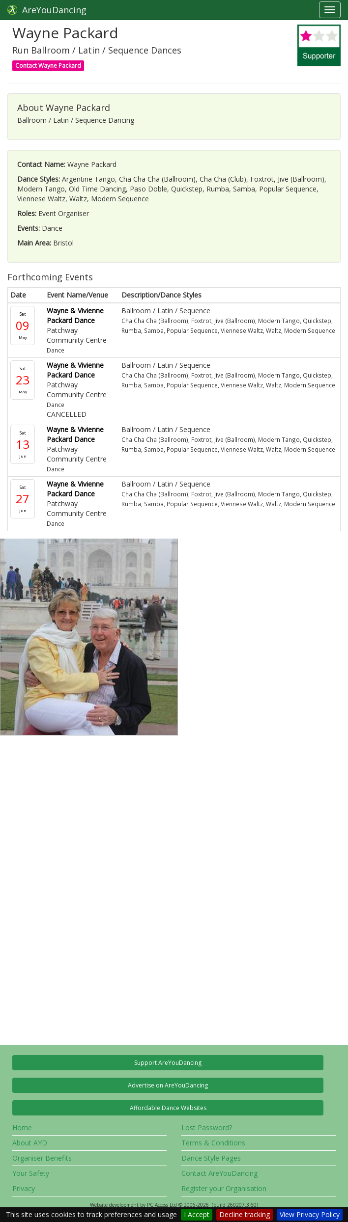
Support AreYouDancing (168, 1063)
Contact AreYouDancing (219, 1173)
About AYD (29, 1142)
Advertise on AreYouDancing (168, 1085)
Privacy (23, 1188)
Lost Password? (206, 1127)
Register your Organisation (223, 1188)
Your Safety (30, 1173)
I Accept (196, 1214)
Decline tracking (244, 1214)
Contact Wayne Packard (48, 65)
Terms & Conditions (213, 1142)
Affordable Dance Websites (168, 1108)
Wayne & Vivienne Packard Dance (75, 315)
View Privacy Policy (310, 1214)
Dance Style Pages (211, 1158)
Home (22, 1127)
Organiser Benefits (42, 1158)
